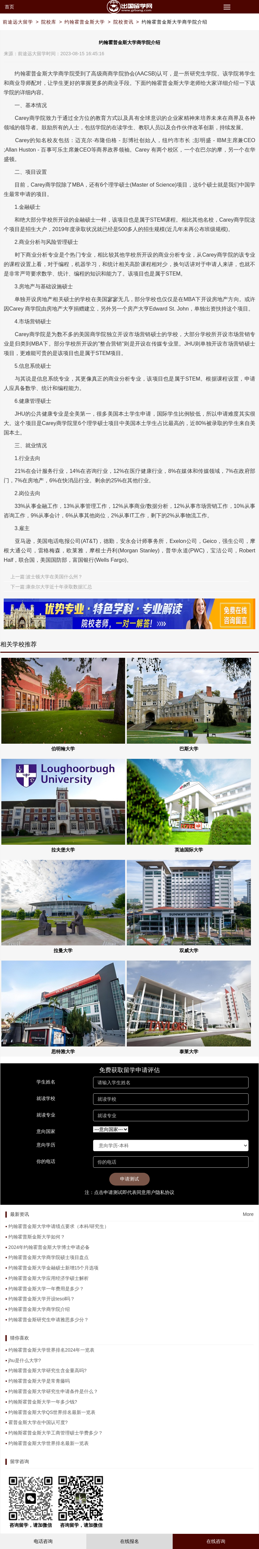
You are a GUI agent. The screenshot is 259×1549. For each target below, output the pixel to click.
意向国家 (45, 1131)
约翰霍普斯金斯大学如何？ (36, 1236)
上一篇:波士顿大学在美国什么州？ (46, 576)
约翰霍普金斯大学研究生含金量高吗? (47, 1370)
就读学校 (45, 1098)
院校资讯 (123, 22)
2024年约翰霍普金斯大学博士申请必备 (49, 1247)
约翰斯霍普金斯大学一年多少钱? (42, 1402)
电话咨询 (43, 1541)
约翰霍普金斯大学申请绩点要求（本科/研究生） (58, 1226)
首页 (9, 6)
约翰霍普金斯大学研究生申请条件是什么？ (53, 1391)
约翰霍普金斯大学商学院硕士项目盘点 (48, 1257)
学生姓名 (45, 1082)
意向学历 (45, 1145)
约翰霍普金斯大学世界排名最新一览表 (48, 1443)
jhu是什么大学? (24, 1360)
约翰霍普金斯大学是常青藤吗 (39, 1381)
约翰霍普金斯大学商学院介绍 (174, 22)
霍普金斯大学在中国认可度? (38, 1422)
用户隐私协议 (160, 1192)
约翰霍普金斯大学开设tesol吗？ (41, 1298)
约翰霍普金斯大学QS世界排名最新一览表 (51, 1412)
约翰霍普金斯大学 (84, 22)
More (248, 1214)
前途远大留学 (18, 22)
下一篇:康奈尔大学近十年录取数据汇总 (51, 586)
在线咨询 (215, 1541)
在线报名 (129, 1541)
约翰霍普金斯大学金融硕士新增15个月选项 (53, 1267)
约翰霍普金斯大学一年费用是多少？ (46, 1288)
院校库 (48, 22)
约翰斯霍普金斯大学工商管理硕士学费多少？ (55, 1432)
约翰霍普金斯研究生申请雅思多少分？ (48, 1319)
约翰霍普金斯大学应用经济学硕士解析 (48, 1278)
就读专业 (45, 1115)
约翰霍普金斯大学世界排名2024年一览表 (51, 1350)
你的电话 (45, 1161)
